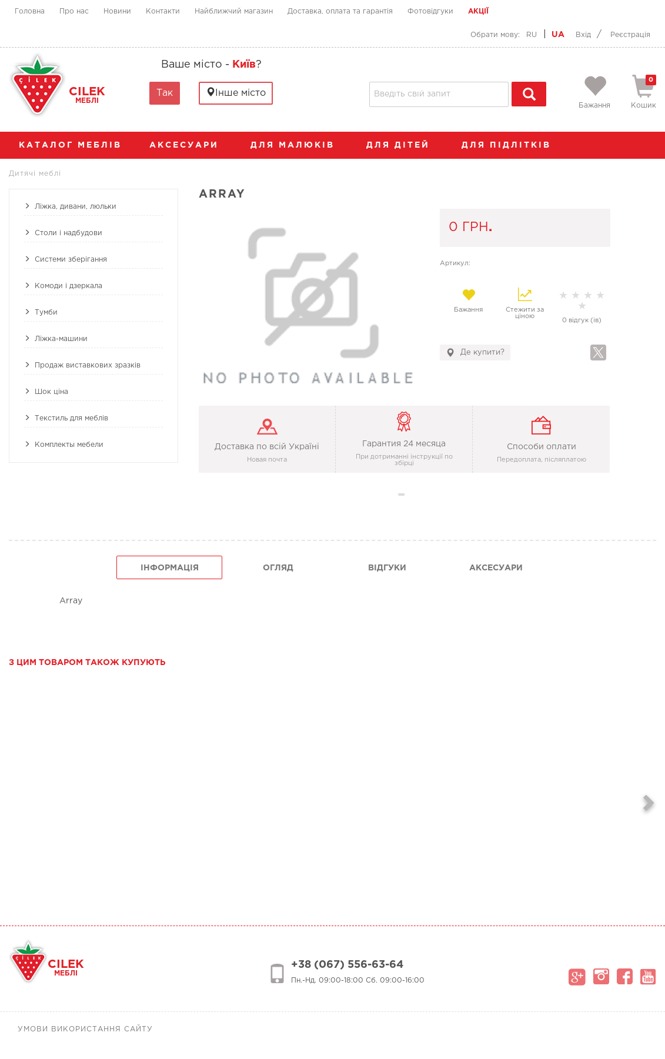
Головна (30, 11)
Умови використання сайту (85, 1029)
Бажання (468, 300)
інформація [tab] (170, 568)
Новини (117, 11)
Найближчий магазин (234, 11)
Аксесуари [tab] (496, 568)
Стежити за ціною (525, 303)
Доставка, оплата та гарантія (340, 11)
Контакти (163, 11)
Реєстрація (630, 35)
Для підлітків (512, 145)
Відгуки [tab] (387, 568)
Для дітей (404, 145)
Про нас (74, 11)
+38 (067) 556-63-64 (347, 965)
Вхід (583, 35)
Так (164, 93)
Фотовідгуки (430, 11)
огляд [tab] (278, 568)
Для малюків (298, 145)
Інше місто (236, 93)
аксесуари (189, 145)
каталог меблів (74, 145)
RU (531, 35)
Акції (478, 11)
